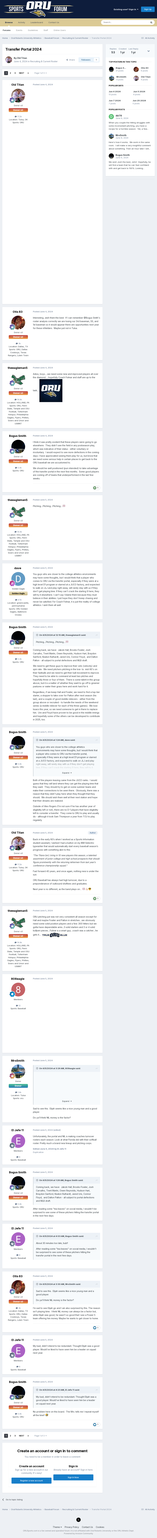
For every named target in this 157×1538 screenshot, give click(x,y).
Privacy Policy (72, 1527)
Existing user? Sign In (126, 9)
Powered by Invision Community (78, 1533)
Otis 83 (144, 68)
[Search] (116, 22)
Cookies (100, 1527)
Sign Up (147, 9)
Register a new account (31, 1480)
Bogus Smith (122, 68)
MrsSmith (121, 77)
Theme (57, 1527)
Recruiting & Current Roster (44, 61)
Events (19, 30)
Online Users (60, 30)
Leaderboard (37, 22)
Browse (9, 23)
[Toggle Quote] (37, 635)
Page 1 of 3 (40, 73)
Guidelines (33, 30)
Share (70, 60)
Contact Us (53, 22)
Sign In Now (73, 1477)
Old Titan (146, 77)
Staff (46, 30)
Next (21, 73)
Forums (7, 30)
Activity (21, 22)
